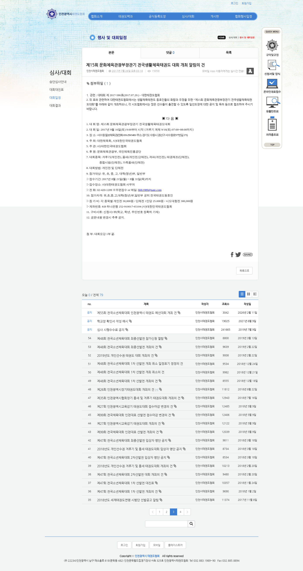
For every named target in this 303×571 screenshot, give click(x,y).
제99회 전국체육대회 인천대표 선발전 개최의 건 (128, 432)
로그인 (234, 3)
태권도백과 (125, 16)
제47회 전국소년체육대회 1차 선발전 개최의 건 (127, 491)
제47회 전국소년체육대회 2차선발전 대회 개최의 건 (130, 474)
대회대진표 (56, 89)
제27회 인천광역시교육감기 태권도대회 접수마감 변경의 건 (135, 406)
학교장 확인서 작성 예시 (114, 321)
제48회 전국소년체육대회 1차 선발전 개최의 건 (127, 381)
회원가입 (246, 3)
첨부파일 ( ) (99, 83)
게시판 (214, 16)
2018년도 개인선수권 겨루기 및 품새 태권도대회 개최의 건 (135, 466)
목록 (229, 52)
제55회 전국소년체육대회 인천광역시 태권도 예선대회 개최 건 (138, 312)
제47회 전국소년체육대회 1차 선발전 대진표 (125, 483)
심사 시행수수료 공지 (112, 329)
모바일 (156, 545)
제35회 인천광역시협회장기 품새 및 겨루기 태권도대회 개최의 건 (138, 398)
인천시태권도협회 (95, 71)
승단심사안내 (57, 81)
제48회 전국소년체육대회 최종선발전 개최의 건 (127, 347)
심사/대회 (188, 16)
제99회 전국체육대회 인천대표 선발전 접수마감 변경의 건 (134, 415)
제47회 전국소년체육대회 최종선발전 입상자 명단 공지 (132, 440)
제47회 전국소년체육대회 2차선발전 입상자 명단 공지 (131, 457)
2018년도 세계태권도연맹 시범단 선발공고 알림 (128, 500)
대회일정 (55, 97)
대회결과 (55, 105)
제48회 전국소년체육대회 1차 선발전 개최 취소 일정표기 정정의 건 (140, 363)
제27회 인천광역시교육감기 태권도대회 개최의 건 (129, 423)
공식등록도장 (157, 16)
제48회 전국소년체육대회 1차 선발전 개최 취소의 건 (130, 372)
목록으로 (244, 270)
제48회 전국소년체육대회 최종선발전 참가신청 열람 (130, 338)
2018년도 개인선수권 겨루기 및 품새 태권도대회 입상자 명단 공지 (139, 449)
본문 (111, 52)
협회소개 (96, 16)
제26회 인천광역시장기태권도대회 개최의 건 (125, 389)
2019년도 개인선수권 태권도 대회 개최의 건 (125, 355)
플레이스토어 (175, 545)
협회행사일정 (243, 16)
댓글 (170, 52)
